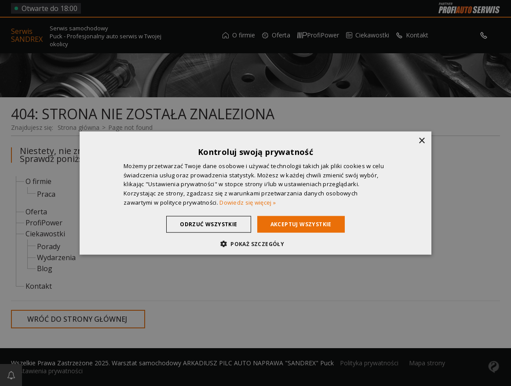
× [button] (421, 140)
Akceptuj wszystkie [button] (301, 224)
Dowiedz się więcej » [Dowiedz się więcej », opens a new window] (247, 202)
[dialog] (255, 193)
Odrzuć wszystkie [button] (208, 224)
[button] (255, 243)
